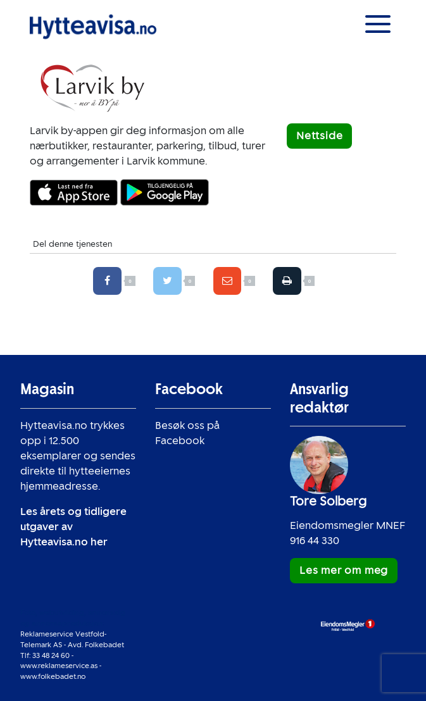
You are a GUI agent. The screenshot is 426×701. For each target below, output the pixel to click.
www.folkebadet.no (52, 676)
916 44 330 (314, 541)
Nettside (319, 136)
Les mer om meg (343, 570)
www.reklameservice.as (58, 665)
